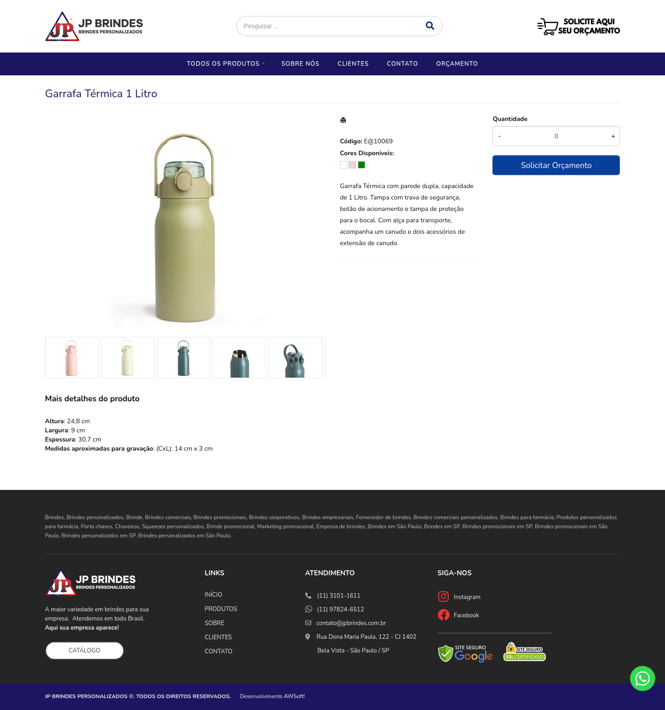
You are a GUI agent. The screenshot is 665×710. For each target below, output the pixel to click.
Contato (402, 64)
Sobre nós (300, 64)
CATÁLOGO (84, 651)
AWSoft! (294, 696)
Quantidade (509, 119)
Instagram (467, 597)
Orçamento (457, 64)
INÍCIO (213, 595)
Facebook (466, 615)
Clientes (353, 64)
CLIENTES (218, 637)
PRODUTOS (221, 609)
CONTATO (219, 651)
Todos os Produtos (223, 64)
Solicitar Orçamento (556, 165)
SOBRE (215, 623)
